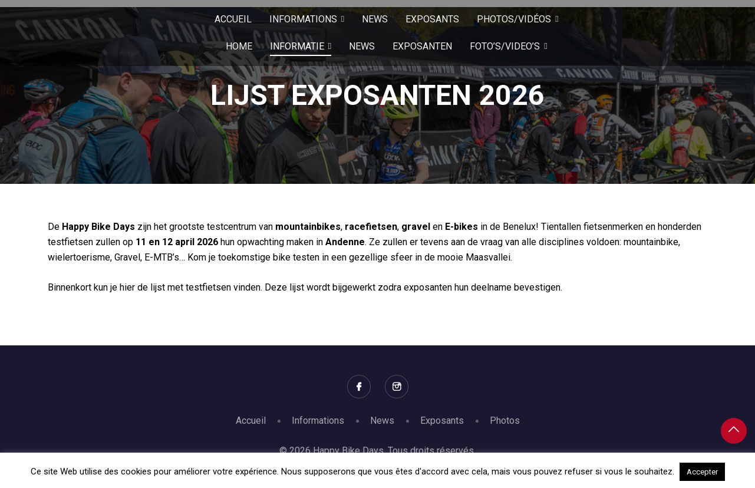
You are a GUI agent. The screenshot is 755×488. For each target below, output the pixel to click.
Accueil (251, 420)
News (382, 420)
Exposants (442, 420)
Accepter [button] (702, 471)
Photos (505, 420)
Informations (318, 420)
